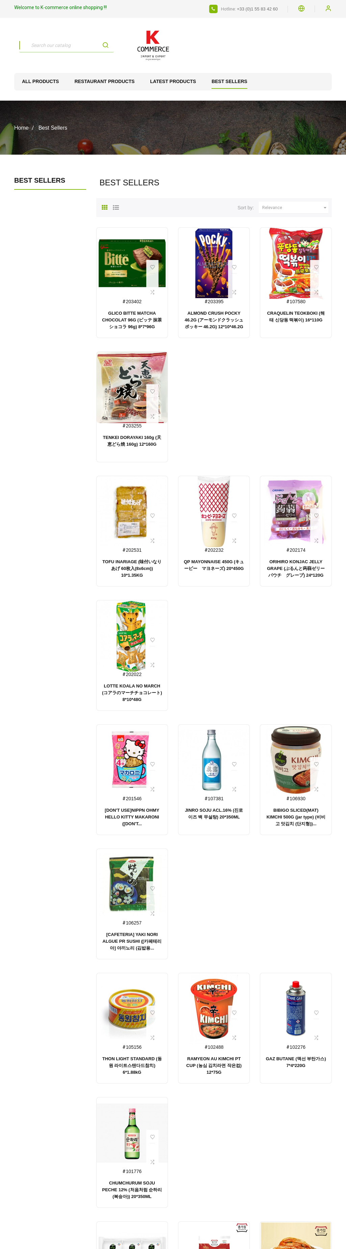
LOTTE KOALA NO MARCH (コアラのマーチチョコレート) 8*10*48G (132, 692)
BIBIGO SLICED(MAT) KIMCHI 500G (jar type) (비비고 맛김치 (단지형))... (296, 817)
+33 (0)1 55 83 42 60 (257, 8)
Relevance (295, 208)
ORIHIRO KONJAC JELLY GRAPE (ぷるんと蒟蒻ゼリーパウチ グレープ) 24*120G (296, 568)
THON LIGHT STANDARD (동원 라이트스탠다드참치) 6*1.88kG (132, 1065)
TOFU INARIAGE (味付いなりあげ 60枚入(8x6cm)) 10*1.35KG (132, 568)
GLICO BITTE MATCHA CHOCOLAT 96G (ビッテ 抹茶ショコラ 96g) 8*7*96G (132, 320)
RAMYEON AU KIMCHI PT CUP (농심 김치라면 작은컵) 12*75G (214, 1065)
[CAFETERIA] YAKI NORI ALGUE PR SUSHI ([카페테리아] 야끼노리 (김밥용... (132, 941)
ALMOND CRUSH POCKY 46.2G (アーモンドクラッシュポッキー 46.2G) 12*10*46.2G (214, 320)
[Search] (66, 45)
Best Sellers (39, 180)
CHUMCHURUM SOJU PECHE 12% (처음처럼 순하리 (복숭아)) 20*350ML (132, 1189)
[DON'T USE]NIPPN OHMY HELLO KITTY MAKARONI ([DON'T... (132, 817)
